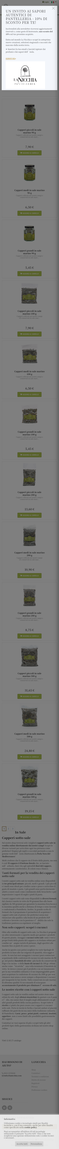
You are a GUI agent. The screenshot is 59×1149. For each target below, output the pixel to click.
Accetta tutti (22, 1144)
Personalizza (36, 1144)
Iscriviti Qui (11, 58)
